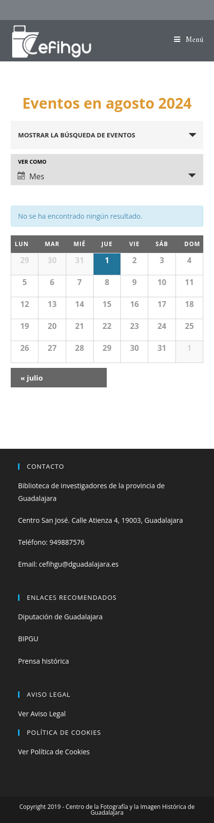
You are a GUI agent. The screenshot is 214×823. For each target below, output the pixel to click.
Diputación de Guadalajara (60, 616)
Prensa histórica (43, 661)
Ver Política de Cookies (54, 751)
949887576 (66, 542)
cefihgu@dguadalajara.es (78, 564)
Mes (31, 176)
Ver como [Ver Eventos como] (32, 161)
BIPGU (28, 638)
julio (31, 378)
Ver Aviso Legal (42, 713)
